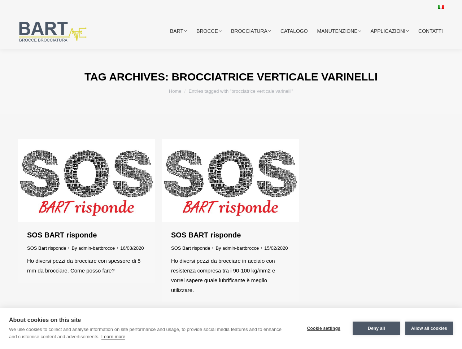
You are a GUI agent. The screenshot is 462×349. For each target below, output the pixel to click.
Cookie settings (323, 328)
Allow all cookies (429, 328)
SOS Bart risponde (46, 248)
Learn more (113, 336)
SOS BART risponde (62, 235)
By (93, 248)
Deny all (376, 328)
